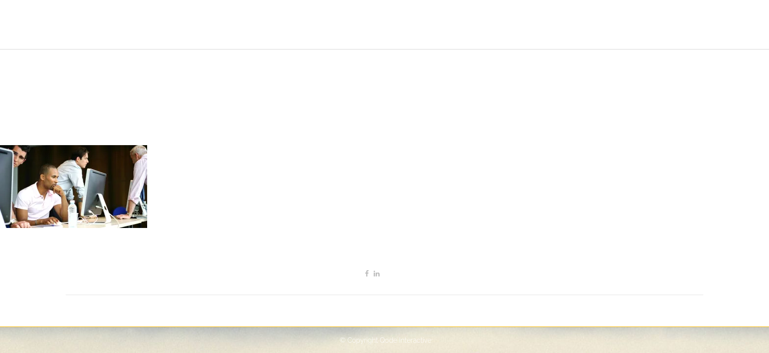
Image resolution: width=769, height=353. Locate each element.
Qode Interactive (406, 340)
